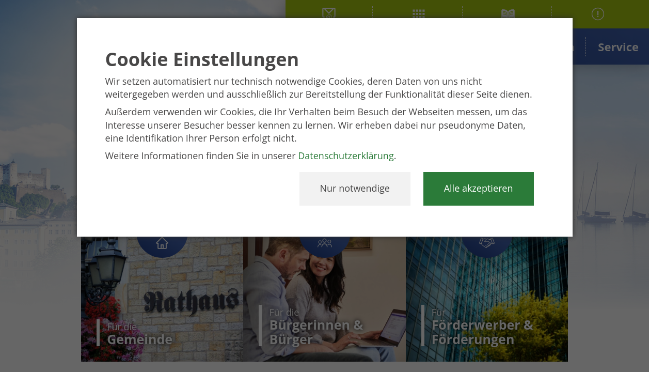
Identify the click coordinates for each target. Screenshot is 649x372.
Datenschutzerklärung (345, 155)
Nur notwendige (355, 188)
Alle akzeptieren (478, 188)
